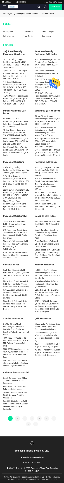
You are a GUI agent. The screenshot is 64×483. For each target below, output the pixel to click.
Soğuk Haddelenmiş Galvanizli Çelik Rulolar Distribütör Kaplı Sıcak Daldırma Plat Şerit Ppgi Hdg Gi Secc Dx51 (47, 254)
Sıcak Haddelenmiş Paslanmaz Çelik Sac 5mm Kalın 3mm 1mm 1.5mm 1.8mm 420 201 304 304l (48, 63)
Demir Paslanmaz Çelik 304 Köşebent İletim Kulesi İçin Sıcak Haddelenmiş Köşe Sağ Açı (47, 337)
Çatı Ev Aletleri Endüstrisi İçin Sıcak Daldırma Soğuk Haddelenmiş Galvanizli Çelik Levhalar (15, 294)
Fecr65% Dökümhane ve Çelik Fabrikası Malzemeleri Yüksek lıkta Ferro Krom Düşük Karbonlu (15, 405)
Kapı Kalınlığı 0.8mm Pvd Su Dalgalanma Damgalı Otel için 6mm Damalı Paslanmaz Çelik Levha (15, 151)
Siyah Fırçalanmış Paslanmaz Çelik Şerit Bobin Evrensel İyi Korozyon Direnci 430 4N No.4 (47, 152)
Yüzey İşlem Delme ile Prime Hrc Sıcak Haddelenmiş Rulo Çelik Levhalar (46, 284)
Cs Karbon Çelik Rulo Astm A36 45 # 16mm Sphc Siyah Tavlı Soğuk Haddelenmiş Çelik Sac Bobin (48, 294)
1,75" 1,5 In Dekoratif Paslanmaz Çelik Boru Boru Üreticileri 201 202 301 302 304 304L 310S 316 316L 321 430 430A (16, 181)
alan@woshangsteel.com (14, 2)
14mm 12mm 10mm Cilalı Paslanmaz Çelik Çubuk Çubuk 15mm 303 (47, 206)
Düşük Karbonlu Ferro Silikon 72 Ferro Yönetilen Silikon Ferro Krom (15, 380)
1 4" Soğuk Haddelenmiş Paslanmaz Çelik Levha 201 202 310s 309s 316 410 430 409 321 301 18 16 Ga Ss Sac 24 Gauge (15, 87)
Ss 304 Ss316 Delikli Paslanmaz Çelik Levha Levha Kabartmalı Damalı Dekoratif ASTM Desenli (15, 123)
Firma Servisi (27, 36)
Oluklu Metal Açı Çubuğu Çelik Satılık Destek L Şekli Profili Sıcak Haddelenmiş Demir (47, 326)
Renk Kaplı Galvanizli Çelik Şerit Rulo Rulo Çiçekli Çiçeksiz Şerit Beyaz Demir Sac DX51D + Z (16, 274)
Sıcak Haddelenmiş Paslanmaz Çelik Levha (46, 52)
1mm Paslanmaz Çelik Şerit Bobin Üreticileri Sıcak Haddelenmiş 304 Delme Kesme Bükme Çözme (46, 131)
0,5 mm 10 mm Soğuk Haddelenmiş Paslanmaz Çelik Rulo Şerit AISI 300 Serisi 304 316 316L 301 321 (47, 120)
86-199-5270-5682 (52, 2)
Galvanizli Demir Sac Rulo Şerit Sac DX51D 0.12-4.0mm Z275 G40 (48, 224)
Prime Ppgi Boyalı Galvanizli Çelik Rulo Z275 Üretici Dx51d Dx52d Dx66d (47, 244)
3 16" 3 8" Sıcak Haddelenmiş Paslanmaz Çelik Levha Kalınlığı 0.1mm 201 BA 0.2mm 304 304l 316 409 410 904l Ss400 (48, 84)
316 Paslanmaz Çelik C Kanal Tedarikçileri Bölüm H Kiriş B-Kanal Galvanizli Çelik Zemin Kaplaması (15, 234)
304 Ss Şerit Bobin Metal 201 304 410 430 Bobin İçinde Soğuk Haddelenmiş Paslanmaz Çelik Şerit (47, 143)
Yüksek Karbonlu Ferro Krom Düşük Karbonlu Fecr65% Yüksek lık (15, 395)
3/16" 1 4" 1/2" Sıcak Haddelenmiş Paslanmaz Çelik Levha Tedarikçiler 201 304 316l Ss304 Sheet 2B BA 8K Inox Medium (47, 98)
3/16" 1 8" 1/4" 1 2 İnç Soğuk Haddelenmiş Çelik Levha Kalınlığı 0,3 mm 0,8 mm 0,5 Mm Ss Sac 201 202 (15, 75)
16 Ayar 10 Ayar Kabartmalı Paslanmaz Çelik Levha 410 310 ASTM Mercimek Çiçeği (14, 132)
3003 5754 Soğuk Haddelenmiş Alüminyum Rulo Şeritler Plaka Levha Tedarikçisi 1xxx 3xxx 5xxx (16, 353)
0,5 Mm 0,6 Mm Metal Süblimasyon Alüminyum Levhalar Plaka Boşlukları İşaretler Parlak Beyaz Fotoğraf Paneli (16, 329)
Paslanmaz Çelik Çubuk (46, 162)
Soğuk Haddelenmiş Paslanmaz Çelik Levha (14, 52)
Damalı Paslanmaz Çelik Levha (14, 112)
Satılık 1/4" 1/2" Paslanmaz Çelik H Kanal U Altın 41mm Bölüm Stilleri (14, 224)
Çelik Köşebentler (43, 318)
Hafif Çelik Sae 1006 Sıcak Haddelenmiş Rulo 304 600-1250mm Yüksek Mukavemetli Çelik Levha (47, 274)
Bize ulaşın (46, 36)
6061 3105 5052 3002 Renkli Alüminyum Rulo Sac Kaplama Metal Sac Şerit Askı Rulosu (15, 363)
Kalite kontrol (8, 36)
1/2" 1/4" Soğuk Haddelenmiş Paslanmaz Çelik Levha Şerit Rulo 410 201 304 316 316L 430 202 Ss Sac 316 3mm (15, 100)
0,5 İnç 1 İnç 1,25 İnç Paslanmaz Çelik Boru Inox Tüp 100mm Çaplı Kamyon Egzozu (16, 170)
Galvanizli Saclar (11, 264)
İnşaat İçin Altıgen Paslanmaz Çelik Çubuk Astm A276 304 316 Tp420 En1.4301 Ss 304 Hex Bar (47, 171)
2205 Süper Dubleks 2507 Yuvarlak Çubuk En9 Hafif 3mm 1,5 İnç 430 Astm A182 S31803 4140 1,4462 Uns (48, 197)
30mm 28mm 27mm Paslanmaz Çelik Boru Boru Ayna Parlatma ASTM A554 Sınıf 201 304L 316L (14, 205)
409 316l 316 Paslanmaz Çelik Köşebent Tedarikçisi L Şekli (47, 345)
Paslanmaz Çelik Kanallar (15, 216)
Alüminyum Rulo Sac (13, 318)
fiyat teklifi (55, 7)
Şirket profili (8, 32)
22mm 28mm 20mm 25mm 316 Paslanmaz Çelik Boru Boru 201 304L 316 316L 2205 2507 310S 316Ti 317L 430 (16, 194)
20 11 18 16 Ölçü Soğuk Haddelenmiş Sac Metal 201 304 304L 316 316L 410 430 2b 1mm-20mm (16, 63)
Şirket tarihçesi (48, 32)
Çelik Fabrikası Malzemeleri (16, 372)
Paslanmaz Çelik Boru (13, 162)
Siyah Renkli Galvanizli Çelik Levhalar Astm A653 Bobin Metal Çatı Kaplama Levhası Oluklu (15, 305)
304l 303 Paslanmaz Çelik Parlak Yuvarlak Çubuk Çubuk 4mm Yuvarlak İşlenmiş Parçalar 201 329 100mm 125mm (47, 184)
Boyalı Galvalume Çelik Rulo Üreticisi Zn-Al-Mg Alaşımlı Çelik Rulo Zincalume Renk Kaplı (46, 234)
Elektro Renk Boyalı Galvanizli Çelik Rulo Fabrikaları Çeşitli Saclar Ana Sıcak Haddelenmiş (16, 284)
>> (36, 424)
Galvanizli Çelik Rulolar (45, 216)
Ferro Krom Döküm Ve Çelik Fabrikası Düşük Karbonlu (14, 388)
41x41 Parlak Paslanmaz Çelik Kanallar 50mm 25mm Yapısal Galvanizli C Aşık (15, 255)
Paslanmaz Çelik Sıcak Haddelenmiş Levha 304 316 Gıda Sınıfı (46, 73)
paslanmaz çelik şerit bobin (47, 111)
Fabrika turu (27, 32)
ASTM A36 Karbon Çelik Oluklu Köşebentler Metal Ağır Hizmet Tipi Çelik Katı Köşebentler (47, 352)
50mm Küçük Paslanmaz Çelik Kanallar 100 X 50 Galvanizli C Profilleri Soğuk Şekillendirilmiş (15, 245)
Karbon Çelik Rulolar (44, 264)
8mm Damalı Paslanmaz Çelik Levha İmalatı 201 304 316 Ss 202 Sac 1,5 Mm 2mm (15, 141)
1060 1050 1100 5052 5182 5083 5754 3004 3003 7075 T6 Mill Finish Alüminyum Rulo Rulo (15, 342)
